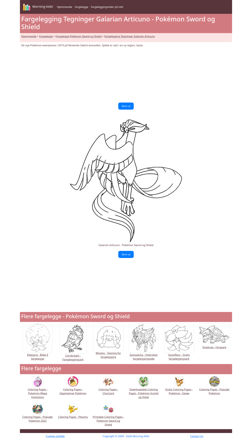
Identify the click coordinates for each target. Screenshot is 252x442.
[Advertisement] (126, 74)
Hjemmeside (64, 7)
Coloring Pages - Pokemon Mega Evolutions (38, 389)
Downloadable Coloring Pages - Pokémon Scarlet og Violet (143, 389)
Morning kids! (37, 7)
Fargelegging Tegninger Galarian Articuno (129, 36)
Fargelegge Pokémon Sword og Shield (78, 36)
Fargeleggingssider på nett (107, 7)
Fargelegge (81, 7)
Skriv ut (126, 106)
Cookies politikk (55, 436)
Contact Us (196, 436)
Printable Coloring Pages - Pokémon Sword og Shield (108, 416)
